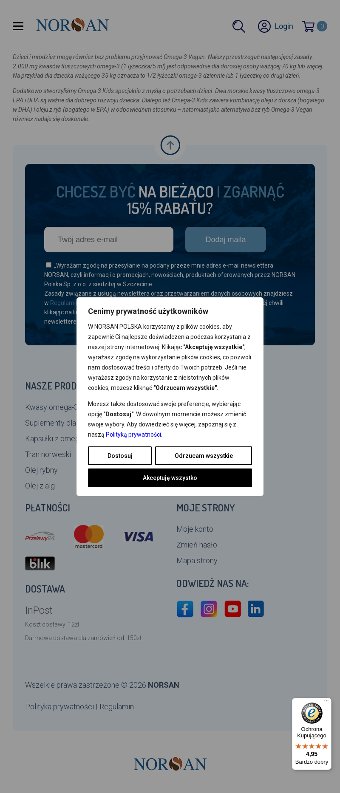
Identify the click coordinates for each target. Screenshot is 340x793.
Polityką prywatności (133, 434)
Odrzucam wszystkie (204, 455)
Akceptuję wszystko (170, 477)
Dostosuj (120, 455)
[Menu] (326, 703)
